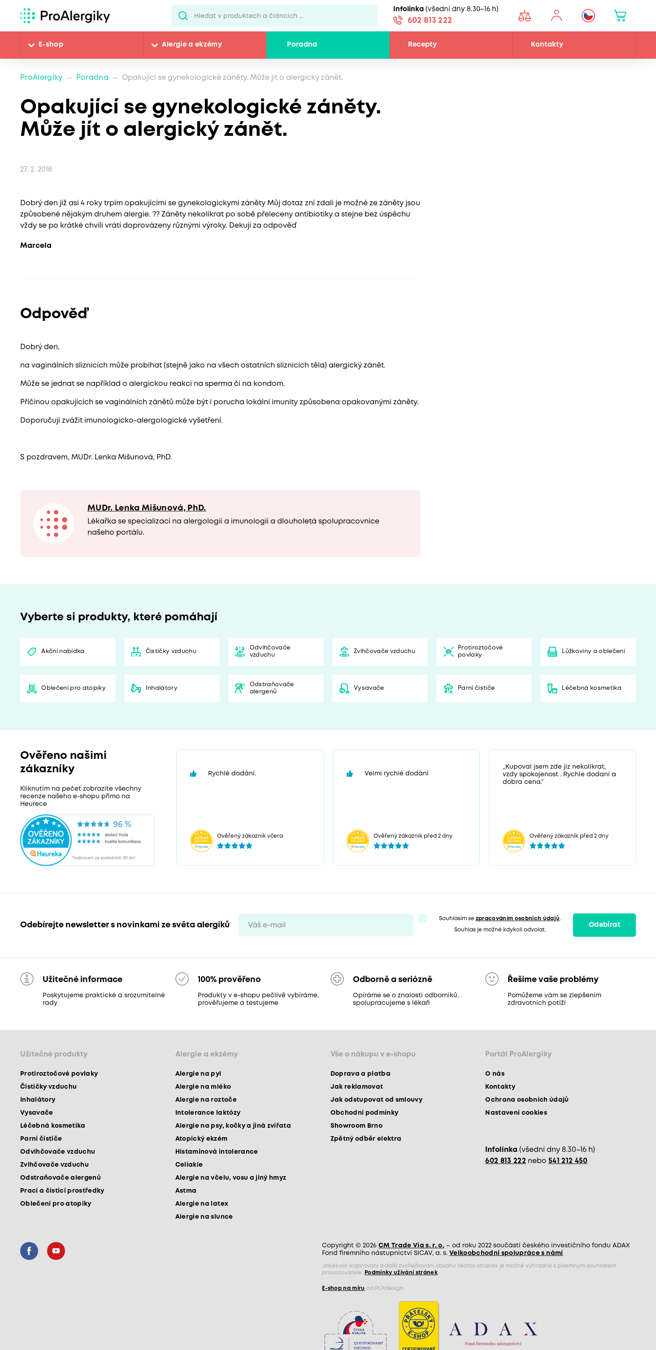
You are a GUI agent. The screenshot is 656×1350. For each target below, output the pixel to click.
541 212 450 (568, 1161)
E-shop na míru (343, 1288)
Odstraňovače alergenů (272, 688)
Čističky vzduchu (171, 651)
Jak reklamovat (356, 1087)
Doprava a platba (360, 1074)
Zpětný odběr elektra (366, 1139)
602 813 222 (430, 20)
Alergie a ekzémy (192, 45)
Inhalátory (162, 688)
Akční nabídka (62, 651)
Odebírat (604, 925)
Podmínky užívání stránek (401, 1272)
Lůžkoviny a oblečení (593, 651)
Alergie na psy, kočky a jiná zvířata (233, 1126)
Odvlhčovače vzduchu (270, 651)
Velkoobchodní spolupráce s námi (506, 1253)
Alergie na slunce (204, 1217)
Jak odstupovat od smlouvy (376, 1100)
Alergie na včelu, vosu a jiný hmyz (231, 1178)
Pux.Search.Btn (183, 15)
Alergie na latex (201, 1204)
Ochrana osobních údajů (527, 1100)
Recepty (422, 45)
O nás (494, 1074)
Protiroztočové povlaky (480, 651)
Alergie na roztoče (206, 1100)
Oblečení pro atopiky (73, 688)
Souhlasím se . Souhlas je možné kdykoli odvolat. (500, 924)
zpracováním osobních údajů (518, 918)
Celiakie (189, 1165)
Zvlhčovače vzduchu (384, 651)
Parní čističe (476, 688)
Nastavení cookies (516, 1113)
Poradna (302, 45)
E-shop (51, 45)
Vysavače (369, 688)
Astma (186, 1191)
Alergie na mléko (203, 1087)
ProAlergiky (41, 77)
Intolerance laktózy (207, 1113)
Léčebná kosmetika (591, 688)
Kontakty (547, 45)
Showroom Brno (356, 1126)
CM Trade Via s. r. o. (411, 1245)
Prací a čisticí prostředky (62, 1191)
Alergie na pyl (198, 1074)
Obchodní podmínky (364, 1113)
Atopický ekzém (201, 1139)
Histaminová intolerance (216, 1152)
